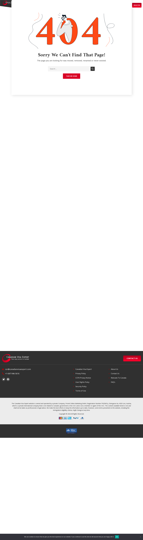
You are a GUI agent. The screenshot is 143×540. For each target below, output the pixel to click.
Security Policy (80, 386)
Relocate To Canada (118, 378)
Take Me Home (71, 76)
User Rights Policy (82, 382)
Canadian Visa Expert (83, 369)
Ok (117, 537)
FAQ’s (113, 382)
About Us (114, 369)
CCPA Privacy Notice (83, 378)
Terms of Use (80, 391)
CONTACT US (132, 358)
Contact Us (115, 373)
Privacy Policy (80, 373)
